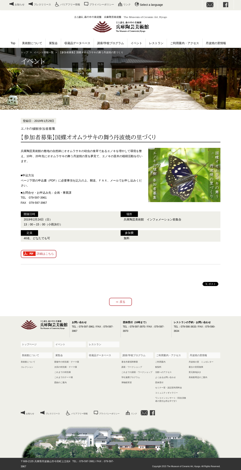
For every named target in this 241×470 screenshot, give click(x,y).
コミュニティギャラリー (166, 393)
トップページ (29, 344)
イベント (136, 43)
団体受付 (159, 382)
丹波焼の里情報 (216, 43)
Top (13, 43)
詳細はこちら (45, 253)
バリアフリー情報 (70, 4)
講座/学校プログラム (110, 43)
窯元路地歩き (195, 372)
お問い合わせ (210, 4)
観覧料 (158, 367)
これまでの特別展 (62, 372)
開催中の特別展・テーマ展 (66, 362)
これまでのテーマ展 (63, 377)
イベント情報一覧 (44, 52)
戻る (122, 301)
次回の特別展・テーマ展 (65, 367)
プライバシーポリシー (101, 4)
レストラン (156, 43)
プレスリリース (42, 4)
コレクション (27, 367)
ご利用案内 (160, 362)
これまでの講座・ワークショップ (136, 372)
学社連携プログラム (130, 377)
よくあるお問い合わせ (165, 377)
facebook (226, 4)
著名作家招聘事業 (129, 362)
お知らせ (19, 4)
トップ (24, 52)
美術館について (32, 43)
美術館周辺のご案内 (198, 377)
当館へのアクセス (163, 372)
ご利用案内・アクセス (184, 43)
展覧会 (53, 43)
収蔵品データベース (77, 43)
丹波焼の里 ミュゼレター (201, 362)
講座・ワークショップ (131, 367)
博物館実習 (126, 382)
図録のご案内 (60, 382)
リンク (127, 4)
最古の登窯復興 (196, 367)
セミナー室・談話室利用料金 (168, 387)
